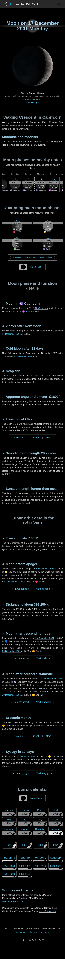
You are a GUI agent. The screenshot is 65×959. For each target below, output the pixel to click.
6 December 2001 (45, 569)
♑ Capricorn (41, 308)
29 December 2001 (11, 651)
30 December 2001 (22, 356)
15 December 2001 (44, 638)
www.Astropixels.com (12, 901)
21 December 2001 (14, 582)
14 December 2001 (11, 334)
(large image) (32, 102)
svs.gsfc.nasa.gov (47, 911)
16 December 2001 (53, 679)
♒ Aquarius (28, 311)
